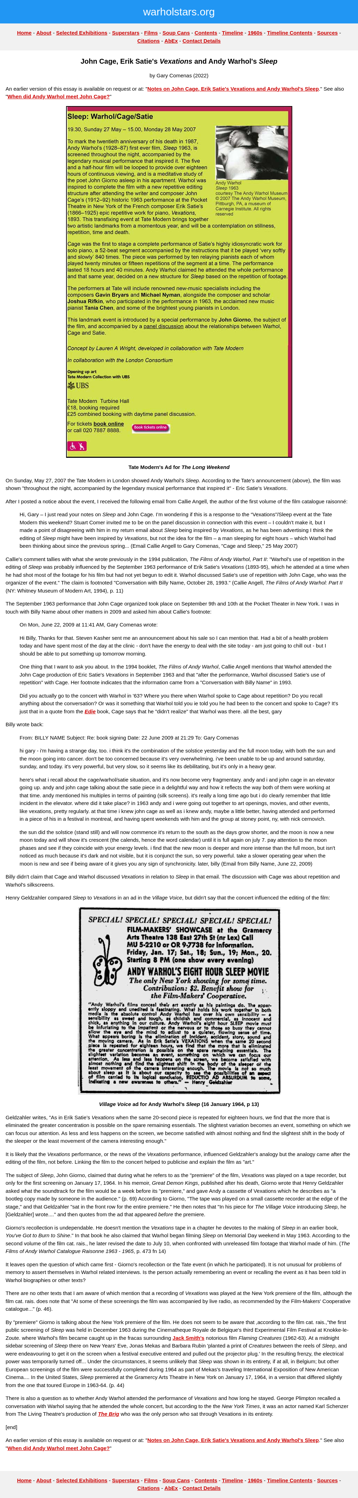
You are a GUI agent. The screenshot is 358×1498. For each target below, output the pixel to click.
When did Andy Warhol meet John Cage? (58, 96)
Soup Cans (176, 33)
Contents (205, 33)
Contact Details (201, 41)
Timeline (232, 33)
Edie (90, 711)
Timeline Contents (290, 33)
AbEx (171, 41)
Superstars (125, 33)
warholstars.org (179, 12)
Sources (327, 33)
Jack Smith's (189, 1338)
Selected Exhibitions (81, 33)
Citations (148, 41)
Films (151, 33)
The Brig (108, 1414)
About (43, 33)
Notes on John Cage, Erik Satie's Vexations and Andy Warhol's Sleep (233, 89)
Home (24, 33)
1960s (255, 33)
